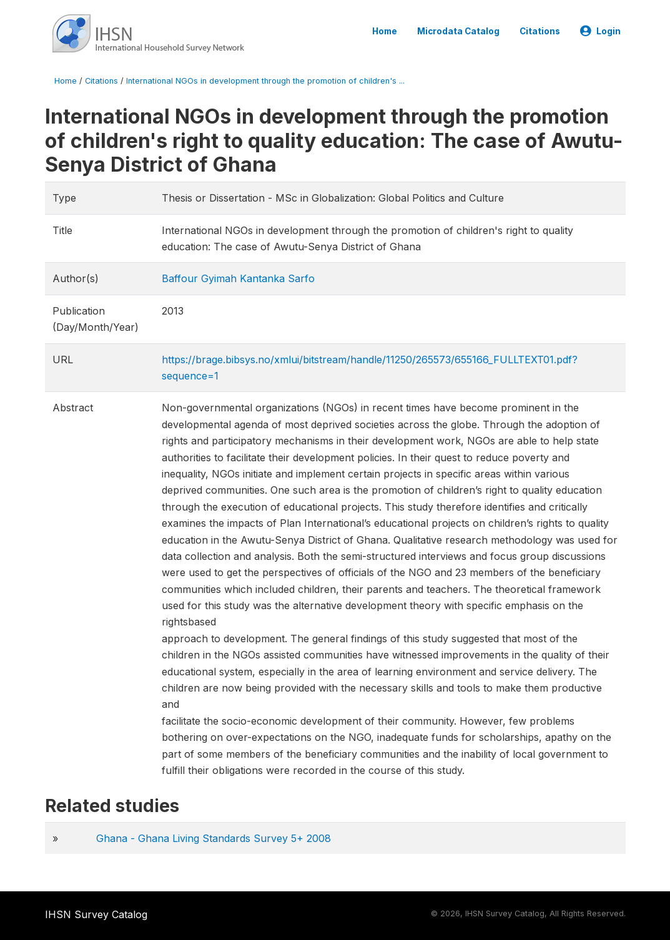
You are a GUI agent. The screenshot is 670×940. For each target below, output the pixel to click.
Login (600, 31)
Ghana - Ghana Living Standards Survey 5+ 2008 (213, 838)
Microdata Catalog (458, 31)
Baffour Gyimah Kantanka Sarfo (238, 278)
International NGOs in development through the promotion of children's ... (265, 81)
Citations (540, 31)
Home (384, 31)
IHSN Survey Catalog (96, 914)
